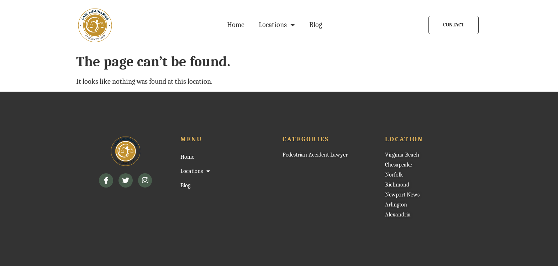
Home (235, 25)
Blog (315, 25)
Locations (277, 25)
